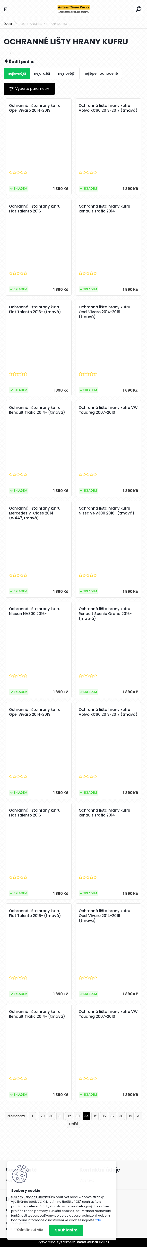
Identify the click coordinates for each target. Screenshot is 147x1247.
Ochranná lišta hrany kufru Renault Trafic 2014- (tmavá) (37, 410)
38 (121, 1116)
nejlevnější (17, 73)
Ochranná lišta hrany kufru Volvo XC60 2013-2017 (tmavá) (108, 108)
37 (112, 1116)
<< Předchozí (16, 1116)
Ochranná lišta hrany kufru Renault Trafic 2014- (104, 209)
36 (104, 1116)
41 (139, 1116)
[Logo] (74, 9)
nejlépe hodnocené (101, 73)
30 (51, 1116)
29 (43, 1116)
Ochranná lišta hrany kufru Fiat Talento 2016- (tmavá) (35, 309)
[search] (138, 9)
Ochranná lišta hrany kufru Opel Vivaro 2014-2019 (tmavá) (104, 312)
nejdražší (42, 73)
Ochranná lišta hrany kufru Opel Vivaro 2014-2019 (35, 108)
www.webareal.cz (93, 1242)
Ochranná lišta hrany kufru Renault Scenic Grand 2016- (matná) (105, 613)
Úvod (8, 23)
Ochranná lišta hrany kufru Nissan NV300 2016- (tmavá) (106, 511)
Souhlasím (66, 1230)
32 (69, 1116)
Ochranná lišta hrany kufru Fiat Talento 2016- (35, 209)
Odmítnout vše (30, 1230)
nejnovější (67, 73)
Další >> (73, 1124)
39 (130, 1116)
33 (77, 1116)
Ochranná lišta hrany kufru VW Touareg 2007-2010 (108, 410)
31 (60, 1116)
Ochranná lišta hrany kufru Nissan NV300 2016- (35, 611)
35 (95, 1116)
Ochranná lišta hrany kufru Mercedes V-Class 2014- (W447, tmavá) (35, 513)
